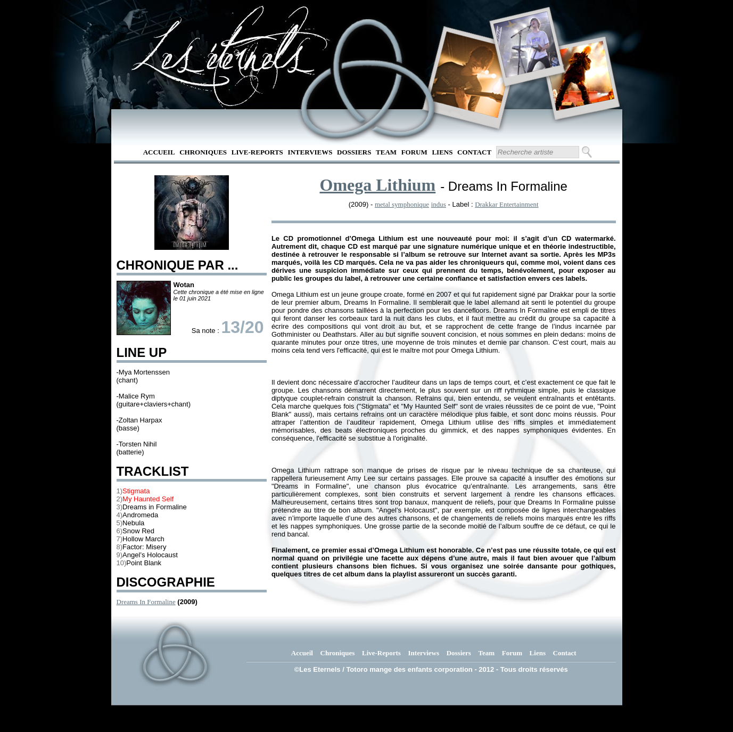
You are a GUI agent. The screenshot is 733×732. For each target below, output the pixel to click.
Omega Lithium (377, 184)
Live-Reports (257, 152)
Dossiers (354, 152)
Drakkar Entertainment (506, 204)
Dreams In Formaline (146, 602)
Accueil (159, 152)
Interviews (309, 152)
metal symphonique (402, 204)
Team (386, 152)
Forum (414, 152)
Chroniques (203, 152)
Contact (474, 152)
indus (438, 204)
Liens (442, 152)
